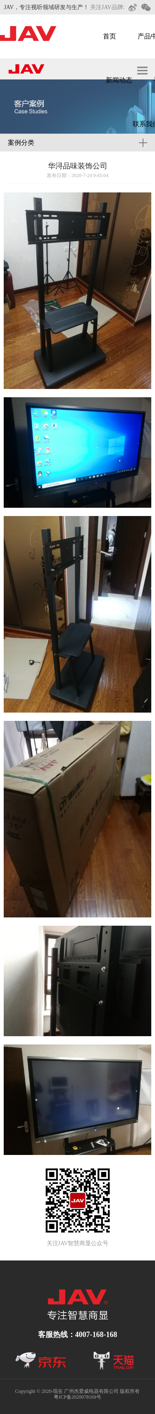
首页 (109, 36)
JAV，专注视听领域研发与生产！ (46, 7)
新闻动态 (119, 80)
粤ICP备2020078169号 (77, 1397)
